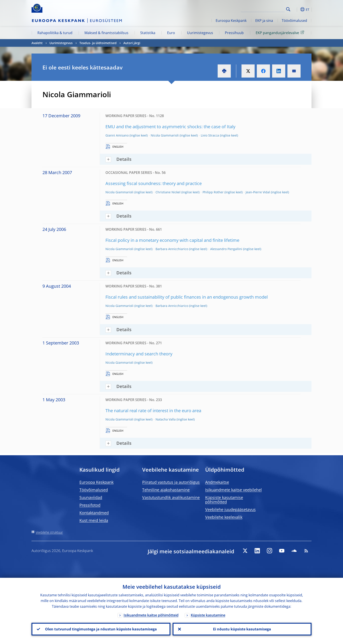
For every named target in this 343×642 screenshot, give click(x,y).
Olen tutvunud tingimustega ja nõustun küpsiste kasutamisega (101, 629)
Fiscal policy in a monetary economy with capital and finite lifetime (172, 240)
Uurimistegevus (200, 32)
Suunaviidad (90, 497)
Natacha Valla (166, 419)
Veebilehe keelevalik (223, 517)
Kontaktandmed (94, 512)
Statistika (147, 32)
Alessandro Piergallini (226, 249)
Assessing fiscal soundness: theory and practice (153, 183)
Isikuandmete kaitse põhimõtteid (151, 615)
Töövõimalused (294, 20)
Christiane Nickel (168, 192)
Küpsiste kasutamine (208, 615)
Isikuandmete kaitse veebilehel (233, 489)
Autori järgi (131, 43)
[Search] (263, 8)
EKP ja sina (264, 20)
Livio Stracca (210, 135)
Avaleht (37, 43)
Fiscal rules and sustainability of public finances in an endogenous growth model (186, 297)
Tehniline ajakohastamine (166, 489)
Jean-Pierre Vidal (258, 192)
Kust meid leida (93, 520)
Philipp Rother (213, 192)
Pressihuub (234, 32)
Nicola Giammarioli (165, 135)
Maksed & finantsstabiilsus (106, 32)
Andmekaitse (217, 482)
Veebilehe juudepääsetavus (230, 509)
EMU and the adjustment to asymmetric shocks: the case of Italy (170, 127)
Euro (171, 32)
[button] (296, 9)
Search (288, 9)
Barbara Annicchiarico (172, 249)
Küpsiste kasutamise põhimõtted (224, 499)
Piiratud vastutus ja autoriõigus (171, 482)
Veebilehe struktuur (49, 532)
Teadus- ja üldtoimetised (98, 43)
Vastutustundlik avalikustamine (171, 497)
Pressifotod (89, 505)
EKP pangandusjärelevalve (281, 32)
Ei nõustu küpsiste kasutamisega (242, 629)
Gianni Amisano (117, 135)
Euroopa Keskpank (231, 20)
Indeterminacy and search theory (138, 354)
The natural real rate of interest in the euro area (153, 411)
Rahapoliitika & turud (54, 32)
